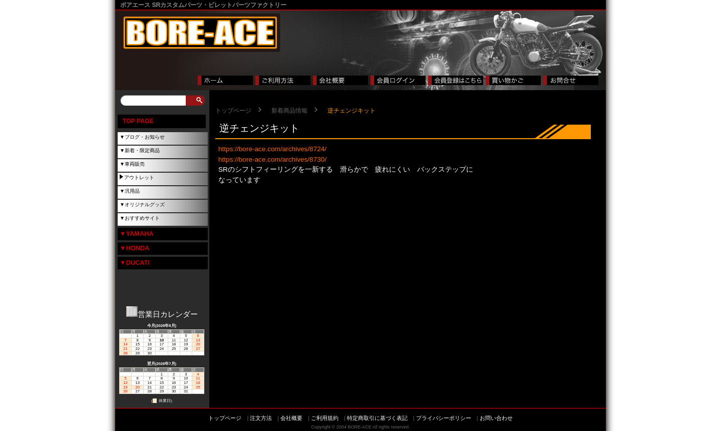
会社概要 (291, 418)
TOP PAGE (138, 121)
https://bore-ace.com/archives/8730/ (272, 159)
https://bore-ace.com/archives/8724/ (272, 149)
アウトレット (139, 177)
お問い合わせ (496, 418)
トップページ (233, 110)
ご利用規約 (324, 418)
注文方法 (261, 418)
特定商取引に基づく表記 (377, 418)
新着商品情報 (289, 110)
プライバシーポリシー (443, 418)
